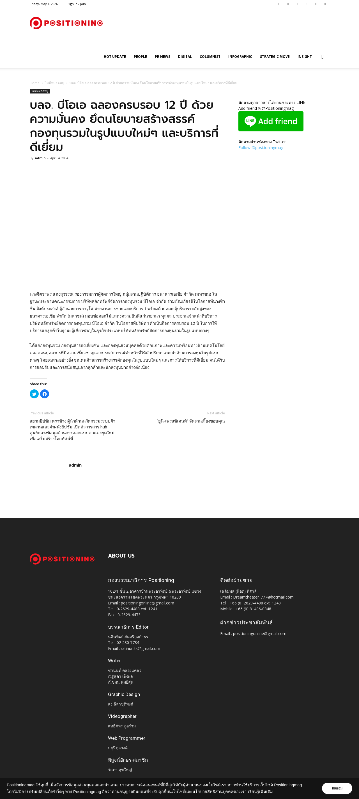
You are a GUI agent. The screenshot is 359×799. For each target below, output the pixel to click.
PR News (162, 56)
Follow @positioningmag (260, 147)
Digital (185, 56)
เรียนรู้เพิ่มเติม (260, 791)
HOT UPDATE (115, 56)
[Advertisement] (127, 276)
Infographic (240, 56)
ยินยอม (337, 788)
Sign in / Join (77, 4)
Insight (305, 56)
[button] (322, 57)
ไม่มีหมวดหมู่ (54, 83)
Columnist (210, 56)
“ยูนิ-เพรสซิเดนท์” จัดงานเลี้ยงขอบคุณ (191, 421)
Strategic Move (275, 56)
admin (40, 158)
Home (35, 83)
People (140, 56)
